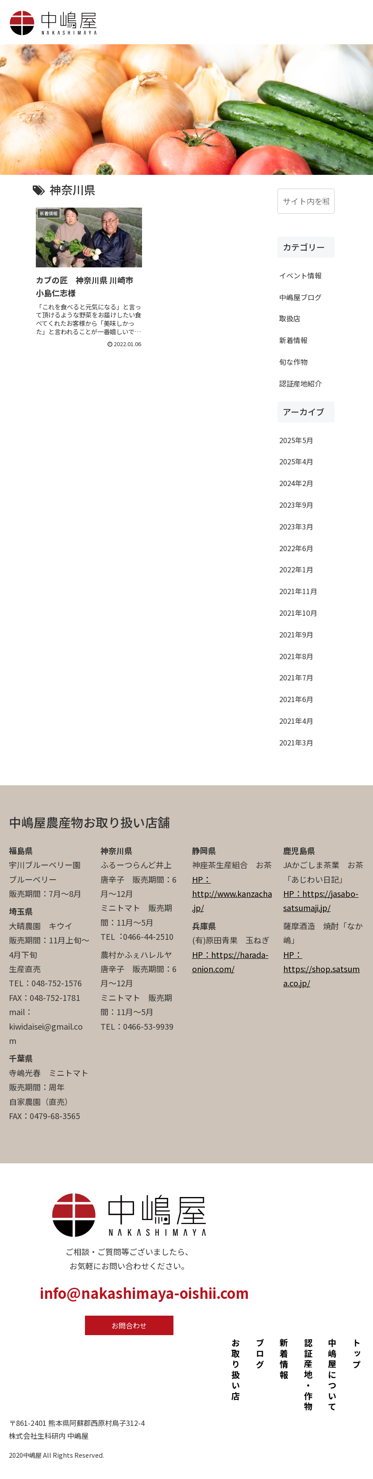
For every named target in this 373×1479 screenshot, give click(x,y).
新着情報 (284, 1359)
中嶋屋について (332, 1375)
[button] (325, 201)
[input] (306, 201)
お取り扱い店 (236, 1370)
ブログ (260, 1354)
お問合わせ (129, 1325)
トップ (356, 1354)
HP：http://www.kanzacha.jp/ (232, 893)
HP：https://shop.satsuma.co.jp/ (321, 969)
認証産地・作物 (308, 1375)
